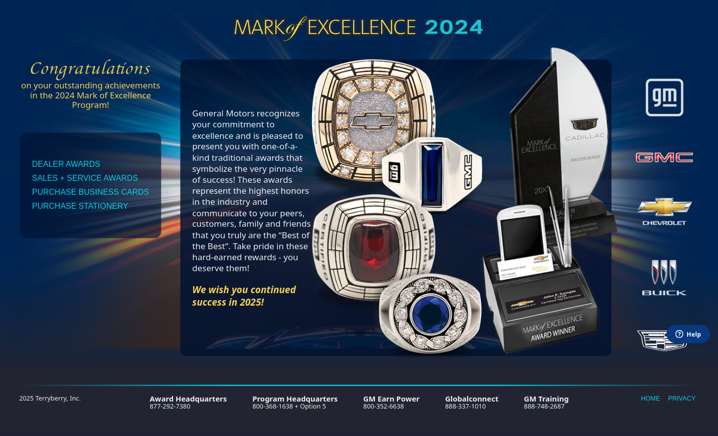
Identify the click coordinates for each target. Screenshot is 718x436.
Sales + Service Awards (85, 178)
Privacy (682, 398)
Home (650, 398)
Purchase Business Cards (90, 192)
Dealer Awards (66, 164)
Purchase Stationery (80, 206)
